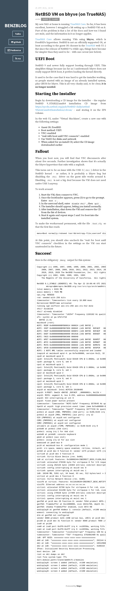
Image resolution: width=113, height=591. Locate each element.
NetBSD (45, 19)
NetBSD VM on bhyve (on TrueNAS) (70, 14)
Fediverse (14, 50)
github (16, 42)
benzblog (16, 25)
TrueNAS (55, 19)
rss (18, 58)
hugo (79, 586)
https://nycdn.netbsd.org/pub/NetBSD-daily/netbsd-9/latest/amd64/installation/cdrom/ (62, 108)
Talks (18, 33)
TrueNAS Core (77, 24)
